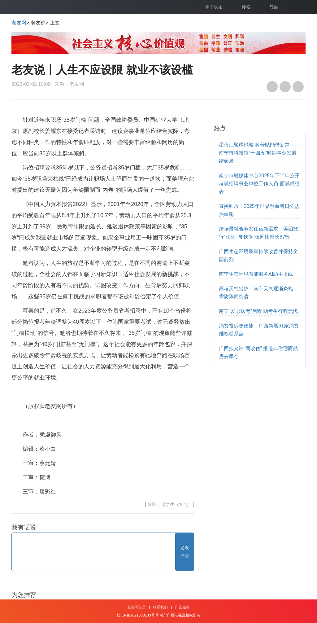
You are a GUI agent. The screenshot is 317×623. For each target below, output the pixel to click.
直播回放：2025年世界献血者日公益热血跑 (259, 210)
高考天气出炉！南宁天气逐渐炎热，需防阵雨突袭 (258, 292)
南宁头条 (214, 7)
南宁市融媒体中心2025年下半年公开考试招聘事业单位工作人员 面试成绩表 (259, 183)
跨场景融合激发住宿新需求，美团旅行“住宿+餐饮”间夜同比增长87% (258, 232)
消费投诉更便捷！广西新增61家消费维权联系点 (259, 329)
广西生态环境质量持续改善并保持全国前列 (258, 255)
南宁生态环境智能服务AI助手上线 (256, 274)
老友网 (18, 22)
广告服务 (182, 607)
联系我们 (160, 607)
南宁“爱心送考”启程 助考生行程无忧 (258, 311)
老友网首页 (136, 607)
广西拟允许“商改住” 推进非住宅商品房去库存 (258, 352)
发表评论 (184, 551)
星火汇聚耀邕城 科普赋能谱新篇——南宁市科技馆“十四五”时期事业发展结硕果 (259, 153)
